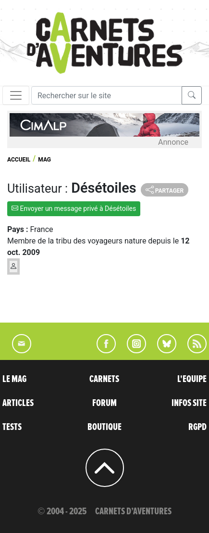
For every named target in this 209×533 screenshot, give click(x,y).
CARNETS (104, 379)
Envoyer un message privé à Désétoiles (74, 208)
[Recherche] (106, 95)
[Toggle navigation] (15, 95)
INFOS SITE (189, 403)
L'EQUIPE (192, 379)
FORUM (104, 403)
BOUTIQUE (104, 427)
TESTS (12, 427)
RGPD (197, 427)
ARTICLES (18, 403)
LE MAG (14, 379)
